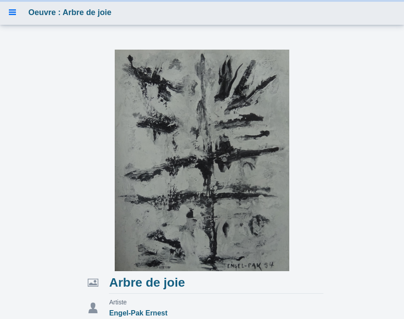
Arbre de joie (147, 282)
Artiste (118, 302)
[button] (12, 12)
